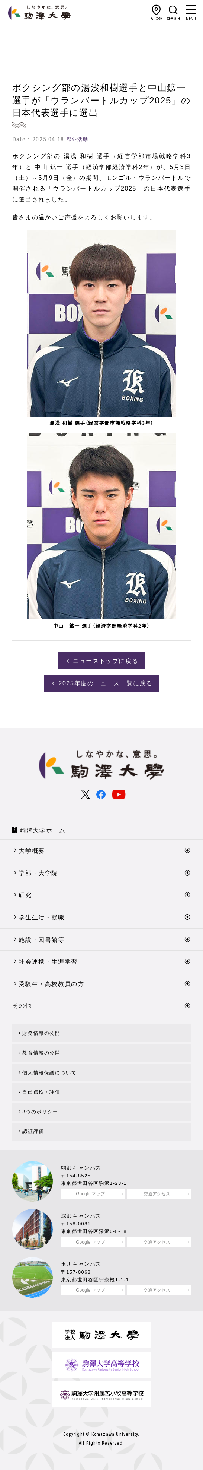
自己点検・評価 (41, 1092)
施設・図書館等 (41, 940)
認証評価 (33, 1131)
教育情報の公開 (41, 1053)
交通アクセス (157, 1193)
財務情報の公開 (41, 1033)
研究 (25, 895)
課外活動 (77, 139)
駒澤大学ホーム (42, 830)
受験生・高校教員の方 (51, 984)
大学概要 (32, 851)
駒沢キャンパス (81, 1168)
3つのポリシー (40, 1112)
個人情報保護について (49, 1072)
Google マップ (90, 1193)
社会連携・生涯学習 (48, 962)
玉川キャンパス (81, 1264)
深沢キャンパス (81, 1216)
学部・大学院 (38, 873)
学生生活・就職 (41, 917)
